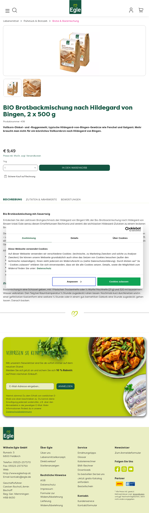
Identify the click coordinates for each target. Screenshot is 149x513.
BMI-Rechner (85, 465)
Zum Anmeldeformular (128, 452)
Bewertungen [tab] (71, 199)
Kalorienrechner (87, 461)
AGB (43, 480)
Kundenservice (86, 501)
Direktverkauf (48, 461)
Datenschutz (44, 268)
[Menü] (7, 10)
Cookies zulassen (118, 281)
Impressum (46, 488)
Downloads (84, 469)
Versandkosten (138, 494)
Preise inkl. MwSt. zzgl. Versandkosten (22, 156)
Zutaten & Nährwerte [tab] (41, 199)
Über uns (45, 452)
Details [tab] (74, 238)
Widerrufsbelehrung (51, 505)
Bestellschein (85, 486)
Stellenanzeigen (49, 465)
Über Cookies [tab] (120, 238)
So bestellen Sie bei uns (91, 474)
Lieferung (45, 501)
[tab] (12, 199)
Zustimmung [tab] (29, 238)
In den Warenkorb (74, 167)
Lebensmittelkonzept (53, 457)
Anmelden (65, 386)
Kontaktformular (87, 505)
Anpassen (74, 281)
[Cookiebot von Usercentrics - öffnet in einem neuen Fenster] (127, 229)
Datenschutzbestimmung (19, 411)
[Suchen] (14, 10)
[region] (74, 62)
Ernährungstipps (87, 452)
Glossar (82, 457)
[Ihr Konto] (131, 10)
